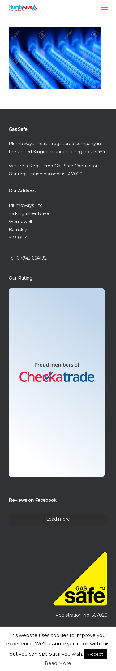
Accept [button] (95, 654)
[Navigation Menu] (104, 7)
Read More (58, 663)
